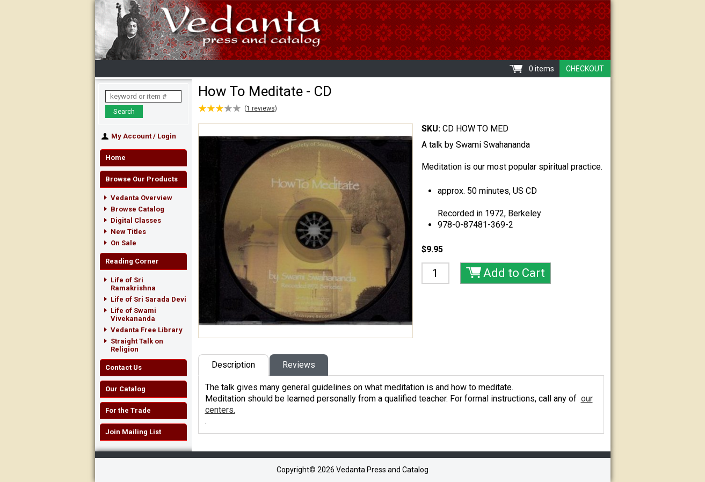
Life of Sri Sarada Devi (148, 299)
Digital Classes (136, 220)
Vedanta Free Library (147, 330)
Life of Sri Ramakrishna (133, 284)
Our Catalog (125, 389)
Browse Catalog (137, 209)
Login (166, 136)
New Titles (128, 232)
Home (115, 158)
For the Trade (128, 410)
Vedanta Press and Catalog (352, 30)
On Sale (123, 243)
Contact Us (123, 367)
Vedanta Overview (141, 198)
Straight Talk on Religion (137, 345)
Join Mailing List (133, 432)
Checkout (585, 68)
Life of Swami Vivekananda (133, 314)
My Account (131, 136)
